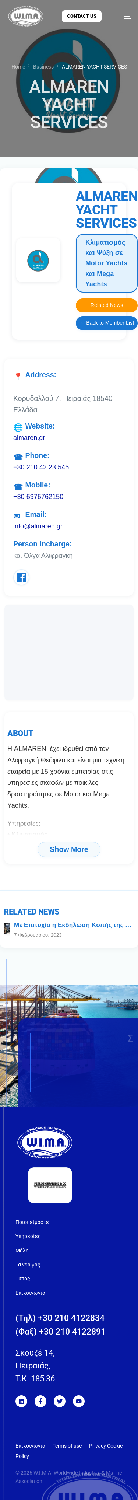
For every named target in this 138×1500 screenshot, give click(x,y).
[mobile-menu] (122, 16)
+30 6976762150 (38, 496)
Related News (107, 305)
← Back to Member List (106, 323)
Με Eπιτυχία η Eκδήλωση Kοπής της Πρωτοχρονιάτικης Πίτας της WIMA (74, 925)
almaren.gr (29, 437)
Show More (69, 849)
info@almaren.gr (38, 526)
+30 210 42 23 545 (41, 467)
